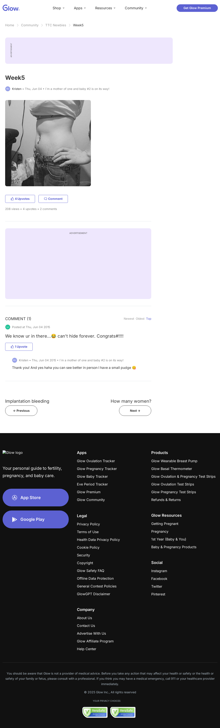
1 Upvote (19, 346)
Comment (53, 198)
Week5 (78, 25)
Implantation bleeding (27, 401)
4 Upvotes (20, 198)
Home (9, 25)
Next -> (135, 410)
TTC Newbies (55, 25)
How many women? (131, 401)
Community (29, 25)
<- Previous (21, 410)
